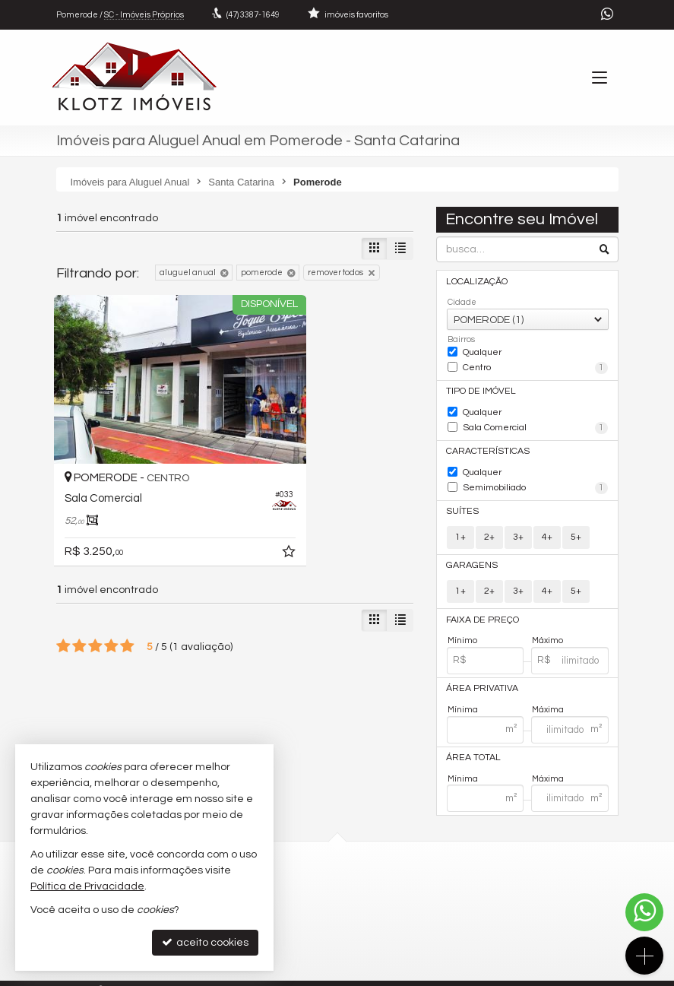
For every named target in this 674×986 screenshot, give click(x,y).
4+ (547, 525)
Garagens (468, 553)
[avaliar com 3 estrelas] (95, 594)
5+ (576, 525)
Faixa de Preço (479, 605)
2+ (489, 525)
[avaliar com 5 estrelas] (127, 594)
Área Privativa (479, 674)
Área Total (471, 741)
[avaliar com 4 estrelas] (111, 594)
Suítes (461, 500)
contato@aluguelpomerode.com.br (436, 903)
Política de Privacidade (155, 974)
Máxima (548, 694)
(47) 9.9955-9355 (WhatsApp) (424, 889)
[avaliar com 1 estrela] (63, 594)
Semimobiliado (535, 478)
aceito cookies (205, 942)
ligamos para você (401, 918)
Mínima (463, 694)
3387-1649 (253, 15)
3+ (518, 525)
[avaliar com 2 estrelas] (79, 594)
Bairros (461, 338)
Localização (475, 281)
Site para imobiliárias (522, 974)
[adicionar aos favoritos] (213, 502)
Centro (535, 366)
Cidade (462, 301)
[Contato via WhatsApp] (644, 912)
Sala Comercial (535, 422)
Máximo (547, 626)
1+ (460, 525)
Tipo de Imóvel (479, 387)
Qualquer (482, 350)
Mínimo (462, 626)
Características (483, 443)
